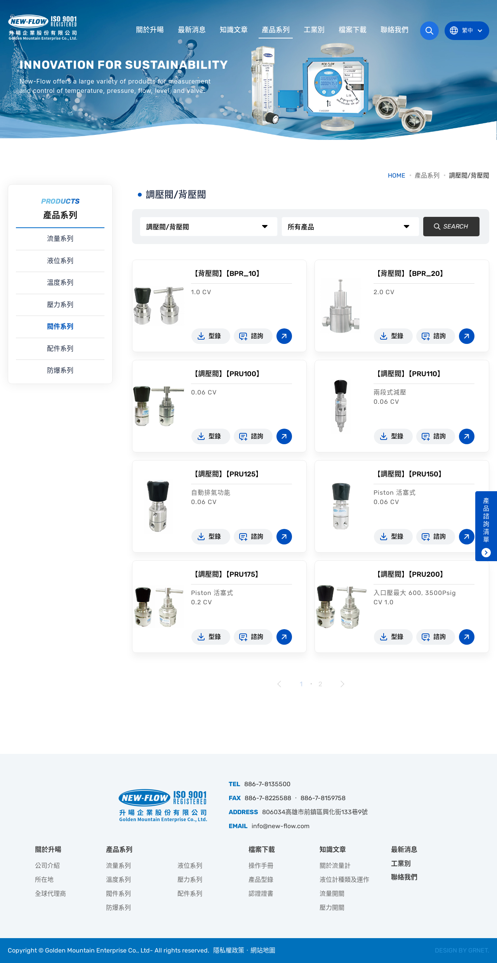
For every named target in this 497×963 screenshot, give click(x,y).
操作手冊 (260, 865)
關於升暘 (150, 30)
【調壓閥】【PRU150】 (409, 474)
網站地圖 (262, 950)
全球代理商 (50, 893)
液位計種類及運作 (344, 879)
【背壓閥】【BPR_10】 (227, 273)
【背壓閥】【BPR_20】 (410, 273)
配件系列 (60, 348)
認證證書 (260, 893)
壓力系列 (60, 305)
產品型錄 (260, 879)
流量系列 (60, 238)
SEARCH (448, 226)
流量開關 (332, 893)
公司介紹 (47, 865)
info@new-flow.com (280, 826)
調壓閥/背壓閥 (469, 175)
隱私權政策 (228, 950)
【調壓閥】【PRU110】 (409, 374)
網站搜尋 (429, 30)
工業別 (314, 30)
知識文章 (234, 30)
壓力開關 (332, 907)
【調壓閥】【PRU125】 (226, 474)
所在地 (44, 879)
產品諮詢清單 (486, 520)
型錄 (215, 336)
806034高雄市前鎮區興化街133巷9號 (315, 812)
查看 (284, 336)
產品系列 (276, 30)
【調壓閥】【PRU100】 (227, 374)
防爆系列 (60, 370)
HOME (396, 175)
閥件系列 (60, 326)
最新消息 (192, 30)
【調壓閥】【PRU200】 (410, 574)
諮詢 (257, 336)
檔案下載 (353, 30)
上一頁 (279, 684)
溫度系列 (60, 282)
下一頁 (341, 684)
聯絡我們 (394, 30)
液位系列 (60, 261)
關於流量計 (335, 865)
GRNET (478, 950)
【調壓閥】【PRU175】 (226, 574)
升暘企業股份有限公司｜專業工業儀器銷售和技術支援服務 (43, 27)
